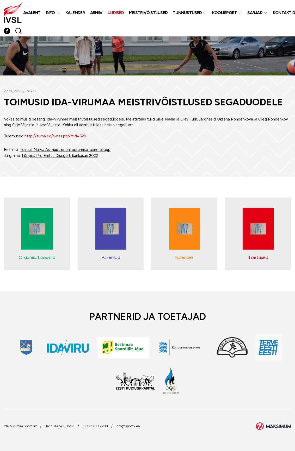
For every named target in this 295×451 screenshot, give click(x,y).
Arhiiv (96, 12)
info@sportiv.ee (128, 426)
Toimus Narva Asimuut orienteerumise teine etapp (65, 149)
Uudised (116, 12)
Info (50, 12)
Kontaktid (284, 12)
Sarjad (254, 12)
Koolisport (224, 12)
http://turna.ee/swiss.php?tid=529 (55, 136)
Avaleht (32, 12)
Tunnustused (187, 12)
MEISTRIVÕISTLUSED (148, 12)
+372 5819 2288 (95, 426)
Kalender (75, 12)
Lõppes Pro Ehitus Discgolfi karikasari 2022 (60, 155)
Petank (31, 91)
